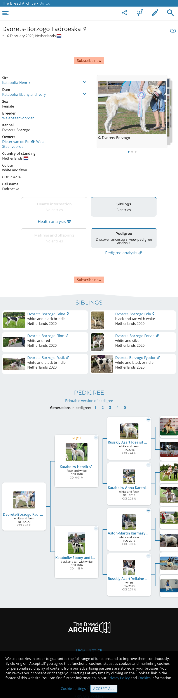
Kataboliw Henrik (16, 67)
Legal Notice (89, 624)
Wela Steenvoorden (18, 102)
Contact (89, 633)
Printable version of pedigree (89, 374)
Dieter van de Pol (18, 126)
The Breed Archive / (20, 3)
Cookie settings (73, 688)
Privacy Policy (118, 677)
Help (89, 642)
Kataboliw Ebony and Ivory (24, 79)
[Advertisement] (89, 48)
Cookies (144, 677)
